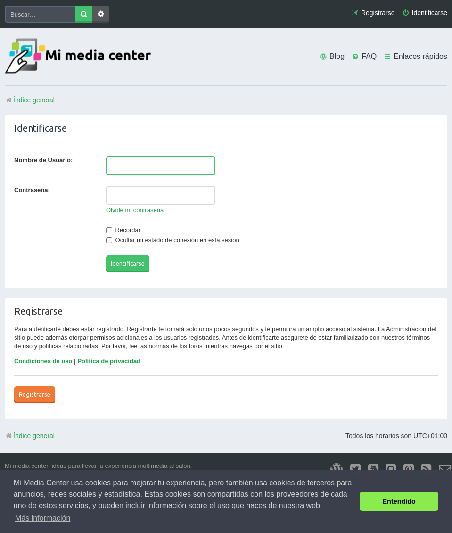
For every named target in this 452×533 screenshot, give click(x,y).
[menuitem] (424, 13)
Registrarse (34, 394)
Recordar (123, 229)
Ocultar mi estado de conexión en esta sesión (172, 239)
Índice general (30, 436)
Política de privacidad (108, 361)
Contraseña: (32, 189)
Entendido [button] (399, 501)
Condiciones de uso (43, 361)
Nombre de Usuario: (43, 160)
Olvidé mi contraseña (135, 210)
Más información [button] (42, 518)
